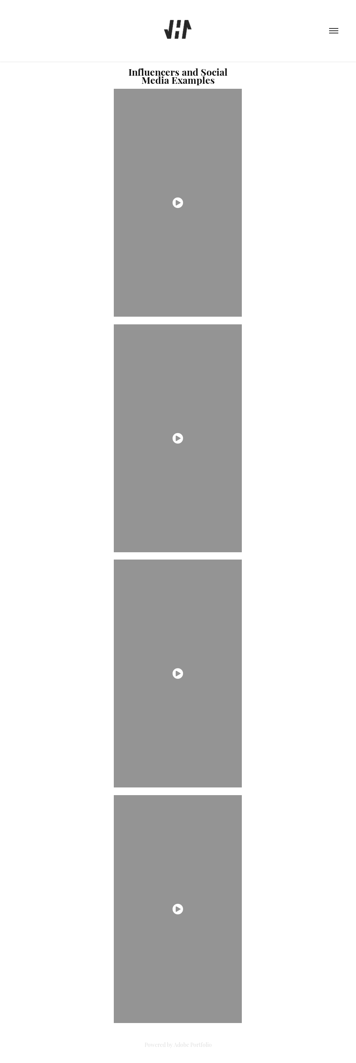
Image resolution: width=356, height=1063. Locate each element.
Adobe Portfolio (193, 1044)
